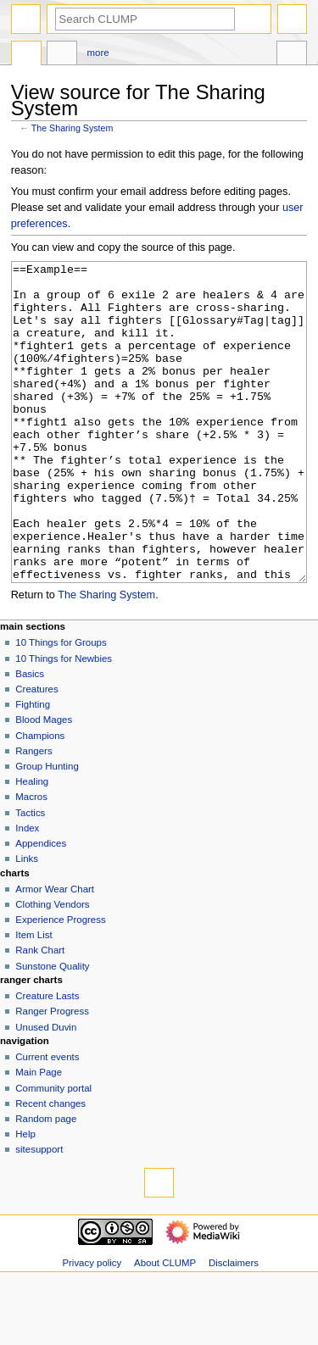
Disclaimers (234, 1326)
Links (26, 922)
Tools (291, 55)
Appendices (40, 907)
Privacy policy (91, 1326)
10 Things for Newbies (63, 722)
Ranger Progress (52, 1075)
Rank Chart (39, 1014)
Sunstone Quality (52, 1030)
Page (26, 55)
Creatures (36, 753)
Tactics (30, 876)
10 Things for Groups (60, 706)
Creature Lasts (47, 1059)
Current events (47, 1120)
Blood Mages (43, 783)
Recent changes (50, 1167)
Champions (39, 799)
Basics (29, 737)
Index (27, 891)
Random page (45, 1182)
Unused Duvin (45, 1091)
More (98, 52)
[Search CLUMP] (145, 19)
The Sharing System (72, 128)
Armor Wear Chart (54, 953)
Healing (31, 845)
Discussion (61, 55)
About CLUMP (165, 1326)
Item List (33, 998)
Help (25, 1197)
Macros (31, 860)
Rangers (33, 814)
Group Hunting (47, 830)
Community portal (53, 1152)
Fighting (32, 768)
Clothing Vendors (52, 968)
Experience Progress (60, 983)
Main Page (38, 1136)
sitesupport (39, 1213)
